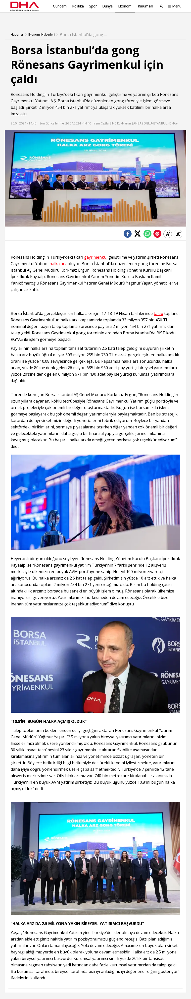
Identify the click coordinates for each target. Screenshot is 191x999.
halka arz (58, 255)
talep (158, 305)
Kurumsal (145, 6)
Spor (93, 6)
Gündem (60, 6)
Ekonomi (125, 6)
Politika (78, 6)
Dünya (107, 6)
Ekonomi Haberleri (41, 26)
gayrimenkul (95, 86)
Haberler (17, 26)
